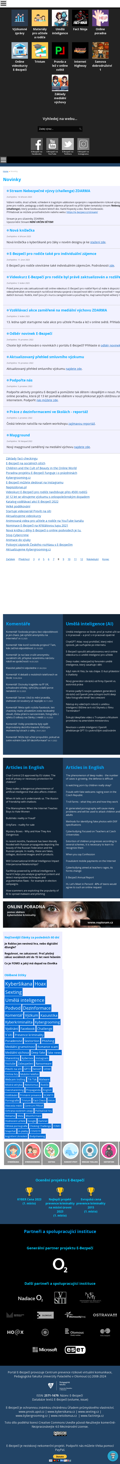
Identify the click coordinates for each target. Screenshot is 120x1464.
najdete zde (74, 369)
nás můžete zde (47, 400)
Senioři (37, 1069)
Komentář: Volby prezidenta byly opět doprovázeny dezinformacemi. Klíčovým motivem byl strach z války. (28, 727)
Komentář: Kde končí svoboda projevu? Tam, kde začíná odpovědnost (31, 646)
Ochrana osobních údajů (19, 1110)
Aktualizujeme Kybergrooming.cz (28, 549)
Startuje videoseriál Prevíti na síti (28, 511)
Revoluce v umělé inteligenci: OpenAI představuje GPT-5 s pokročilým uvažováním (91, 729)
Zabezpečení (25, 1063)
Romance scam (47, 1047)
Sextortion (32, 1041)
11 (75, 559)
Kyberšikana (18, 983)
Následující (93, 559)
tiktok (51, 1100)
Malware (44, 1079)
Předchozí (24, 559)
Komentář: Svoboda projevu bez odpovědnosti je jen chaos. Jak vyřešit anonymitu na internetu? (32, 635)
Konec (105, 559)
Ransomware (44, 1063)
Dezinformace (37, 1008)
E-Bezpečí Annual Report (80, 877)
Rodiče (45, 1084)
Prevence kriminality (29, 1035)
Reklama (10, 1116)
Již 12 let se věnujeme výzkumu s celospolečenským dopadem (48, 497)
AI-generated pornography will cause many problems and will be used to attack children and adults (93, 812)
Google (32, 1121)
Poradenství (13, 1041)
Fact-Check (39, 1100)
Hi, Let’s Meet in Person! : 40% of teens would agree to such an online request (91, 885)
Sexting (13, 992)
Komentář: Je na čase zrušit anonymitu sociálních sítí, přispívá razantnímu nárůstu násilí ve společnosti (30, 658)
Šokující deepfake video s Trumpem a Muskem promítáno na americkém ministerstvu (92, 719)
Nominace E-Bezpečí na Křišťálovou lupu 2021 (37, 525)
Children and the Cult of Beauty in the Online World (41, 468)
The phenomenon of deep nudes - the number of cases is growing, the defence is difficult (92, 777)
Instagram (42, 1058)
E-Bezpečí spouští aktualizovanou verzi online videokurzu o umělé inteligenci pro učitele (91, 653)
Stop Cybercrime (17, 535)
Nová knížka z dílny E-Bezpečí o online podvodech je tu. (43, 530)
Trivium (26, 1100)
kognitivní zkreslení (16, 1136)
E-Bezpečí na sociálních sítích (25, 463)
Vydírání (11, 1028)
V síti (8, 1035)
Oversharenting (14, 1090)
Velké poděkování (18, 506)
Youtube (10, 1063)
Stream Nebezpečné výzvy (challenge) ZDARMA (50, 190)
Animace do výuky (18, 540)
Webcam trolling (15, 1079)
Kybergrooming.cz (18, 478)
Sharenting (12, 1058)
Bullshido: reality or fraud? (20, 818)
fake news (54, 1052)
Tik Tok (32, 1079)
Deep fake (38, 1053)
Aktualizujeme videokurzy (23, 516)
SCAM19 (48, 1095)
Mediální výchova (17, 1053)
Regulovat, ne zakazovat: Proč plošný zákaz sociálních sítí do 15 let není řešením (32, 955)
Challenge (44, 1028)
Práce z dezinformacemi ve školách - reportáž (49, 411)
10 (69, 559)
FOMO (56, 1126)
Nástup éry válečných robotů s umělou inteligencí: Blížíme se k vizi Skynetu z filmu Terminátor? (89, 707)
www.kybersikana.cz (61, 1412)
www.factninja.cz (92, 1416)
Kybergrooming (47, 1022)
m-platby (23, 1131)
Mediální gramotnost (20, 1047)
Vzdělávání (11, 1095)
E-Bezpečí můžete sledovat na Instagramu (34, 482)
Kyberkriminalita (19, 1022)
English (47, 1090)
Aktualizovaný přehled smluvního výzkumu (47, 356)
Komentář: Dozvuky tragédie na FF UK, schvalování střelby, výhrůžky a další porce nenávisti (29, 688)
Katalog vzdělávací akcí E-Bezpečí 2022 (32, 502)
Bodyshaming (37, 1136)
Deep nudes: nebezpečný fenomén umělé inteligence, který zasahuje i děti (89, 663)
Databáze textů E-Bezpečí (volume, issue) (60, 1399)
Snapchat (10, 1131)
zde (111, 265)
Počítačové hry (43, 1110)
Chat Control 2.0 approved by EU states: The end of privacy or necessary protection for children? (30, 779)
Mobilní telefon (29, 1074)
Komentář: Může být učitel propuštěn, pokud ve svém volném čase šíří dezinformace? (32, 738)
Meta (20, 1116)
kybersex (27, 1058)
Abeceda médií (13, 1105)
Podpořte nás (21, 380)
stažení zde (98, 242)
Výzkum (31, 1015)
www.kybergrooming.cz (32, 1416)
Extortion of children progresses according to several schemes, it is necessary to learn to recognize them (91, 844)
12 (81, 559)
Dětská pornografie (16, 1126)
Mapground (20, 435)
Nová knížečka (22, 230)
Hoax (40, 983)
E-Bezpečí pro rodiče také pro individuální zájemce (53, 253)
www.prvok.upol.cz (31, 1412)
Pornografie (12, 1100)
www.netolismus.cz (64, 1416)
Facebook (27, 1028)
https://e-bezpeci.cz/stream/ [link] (82, 212)
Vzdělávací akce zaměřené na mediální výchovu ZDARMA (58, 310)
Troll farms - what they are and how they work (92, 801)
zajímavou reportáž (81, 424)
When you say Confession (80, 854)
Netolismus (31, 1084)
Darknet (43, 1121)
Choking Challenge (40, 1126)
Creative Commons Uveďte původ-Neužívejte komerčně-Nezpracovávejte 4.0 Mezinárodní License (74, 1424)
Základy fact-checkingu (22, 458)
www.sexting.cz (88, 1412)
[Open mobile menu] (3, 3)
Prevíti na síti (13, 1069)
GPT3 (27, 1069)
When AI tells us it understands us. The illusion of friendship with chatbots (32, 800)
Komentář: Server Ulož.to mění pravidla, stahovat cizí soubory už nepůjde (28, 699)
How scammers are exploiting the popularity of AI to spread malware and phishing (32, 892)
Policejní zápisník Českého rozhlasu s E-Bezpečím (39, 545)
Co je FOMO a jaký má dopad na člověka (30, 963)
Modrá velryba (13, 1084)
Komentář (14, 1015)
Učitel (47, 1069)
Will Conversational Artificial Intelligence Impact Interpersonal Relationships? (32, 862)
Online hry (11, 1074)
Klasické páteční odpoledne (21, 668)
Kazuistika (48, 1015)
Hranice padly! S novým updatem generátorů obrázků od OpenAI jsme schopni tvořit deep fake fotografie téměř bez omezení (91, 694)
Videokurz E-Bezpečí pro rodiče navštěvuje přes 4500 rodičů (46, 492)
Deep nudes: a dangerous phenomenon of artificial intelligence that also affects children (31, 790)
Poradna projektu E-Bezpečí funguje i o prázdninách (41, 473)
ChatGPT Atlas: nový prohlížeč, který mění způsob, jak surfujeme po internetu (89, 643)
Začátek (10, 559)
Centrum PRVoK (34, 1105)
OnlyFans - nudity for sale (20, 824)
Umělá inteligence (24, 1000)
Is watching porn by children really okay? (88, 785)
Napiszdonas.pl (16, 487)
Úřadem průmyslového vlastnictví (90, 1408)
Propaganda (33, 1090)
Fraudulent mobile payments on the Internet (91, 861)
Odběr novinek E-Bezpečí (31, 333)
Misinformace (33, 1116)
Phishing (48, 1041)
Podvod (13, 1008)
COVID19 (35, 1131)
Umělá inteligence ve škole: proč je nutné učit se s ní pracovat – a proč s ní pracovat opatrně (93, 633)
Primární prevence (30, 1095)
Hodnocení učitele (15, 1121)
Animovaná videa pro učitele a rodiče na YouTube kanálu (45, 521)
